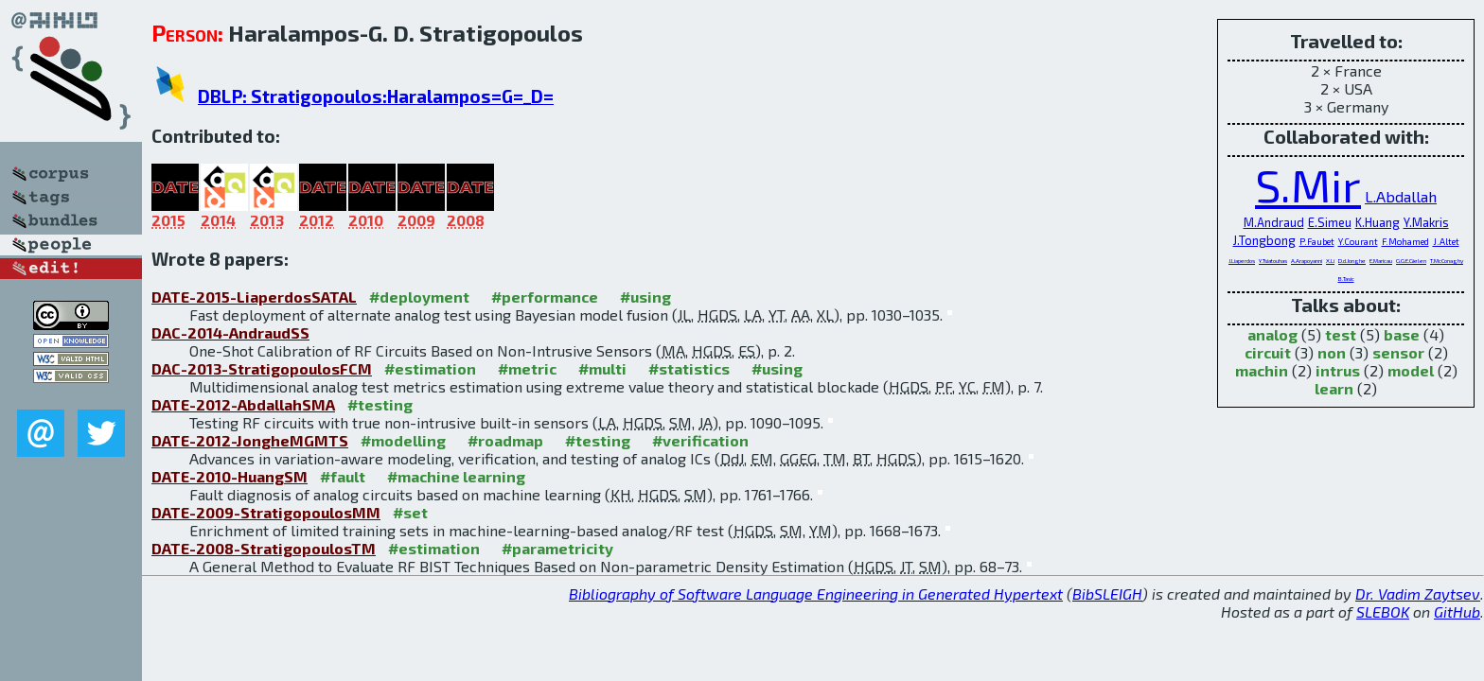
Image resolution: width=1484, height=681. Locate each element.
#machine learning (456, 476)
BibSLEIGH (1107, 593)
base (1402, 334)
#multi (602, 368)
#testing (380, 404)
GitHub (1457, 611)
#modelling (403, 440)
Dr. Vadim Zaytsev (1417, 593)
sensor (1398, 352)
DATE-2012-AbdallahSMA (243, 404)
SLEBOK (1382, 611)
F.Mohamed (1405, 241)
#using (645, 297)
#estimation (430, 368)
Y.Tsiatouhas (1273, 260)
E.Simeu (1330, 222)
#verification (700, 440)
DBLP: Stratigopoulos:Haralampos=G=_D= (376, 96)
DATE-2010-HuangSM (229, 476)
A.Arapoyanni (1306, 260)
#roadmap (505, 440)
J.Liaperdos (1241, 260)
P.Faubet (1316, 241)
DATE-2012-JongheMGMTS (249, 440)
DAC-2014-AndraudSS (230, 332)
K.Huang (1377, 222)
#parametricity (557, 548)
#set (410, 512)
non (1331, 352)
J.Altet (1446, 241)
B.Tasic (1346, 278)
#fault (342, 476)
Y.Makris (1426, 222)
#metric (527, 368)
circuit (1268, 352)
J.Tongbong (1264, 240)
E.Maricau (1380, 260)
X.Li (1330, 260)
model (1410, 370)
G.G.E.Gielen (1411, 260)
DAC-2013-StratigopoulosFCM (261, 368)
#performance (544, 297)
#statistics (689, 368)
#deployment (419, 297)
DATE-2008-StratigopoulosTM (263, 548)
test (1340, 334)
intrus (1338, 370)
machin (1261, 370)
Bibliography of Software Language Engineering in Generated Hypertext (816, 593)
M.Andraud (1274, 222)
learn (1334, 388)
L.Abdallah (1401, 196)
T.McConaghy (1446, 260)
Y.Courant (1358, 241)
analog (1272, 334)
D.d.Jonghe (1352, 260)
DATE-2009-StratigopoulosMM (265, 512)
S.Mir (1308, 184)
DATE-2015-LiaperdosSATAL (254, 297)
